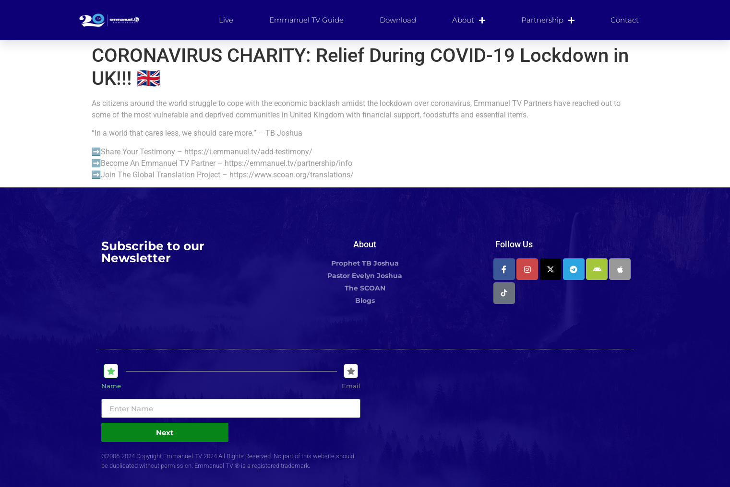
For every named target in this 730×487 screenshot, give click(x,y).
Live (226, 19)
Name (111, 386)
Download (398, 19)
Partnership (547, 20)
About (468, 20)
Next (165, 432)
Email (351, 386)
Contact (624, 19)
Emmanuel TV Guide (306, 19)
